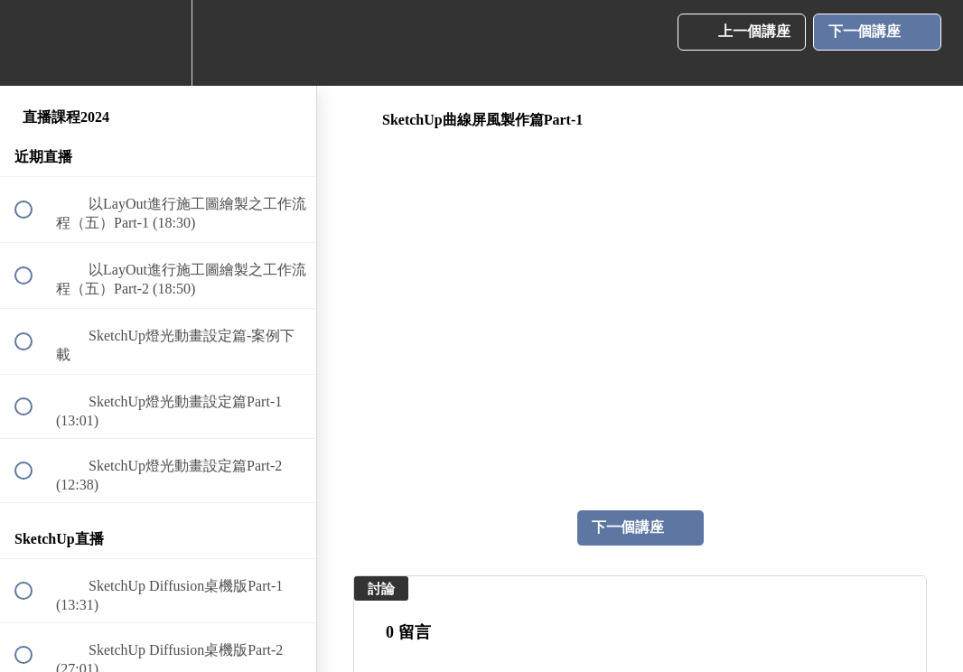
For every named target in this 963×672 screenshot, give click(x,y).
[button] (33, 43)
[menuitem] (158, 43)
